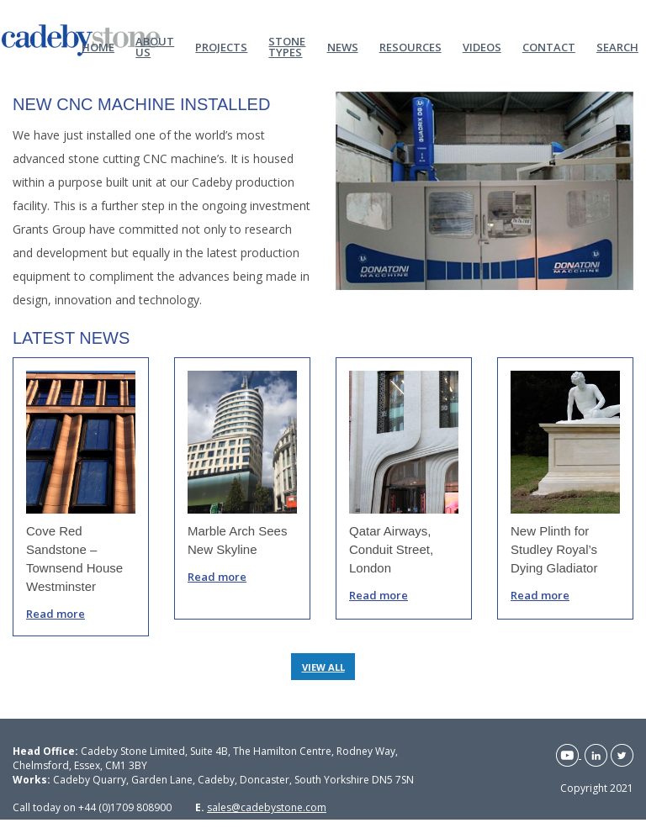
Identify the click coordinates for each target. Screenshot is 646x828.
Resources (410, 46)
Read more (55, 613)
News (342, 46)
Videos (482, 46)
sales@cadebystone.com (266, 807)
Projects (221, 46)
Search (617, 46)
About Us (154, 46)
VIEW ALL (323, 667)
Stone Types (286, 46)
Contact (548, 46)
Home (98, 46)
